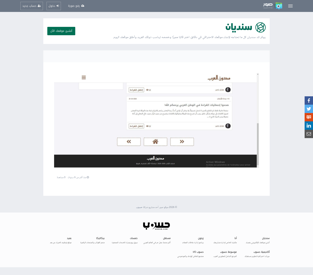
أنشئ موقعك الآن (61, 31)
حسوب (139, 207)
